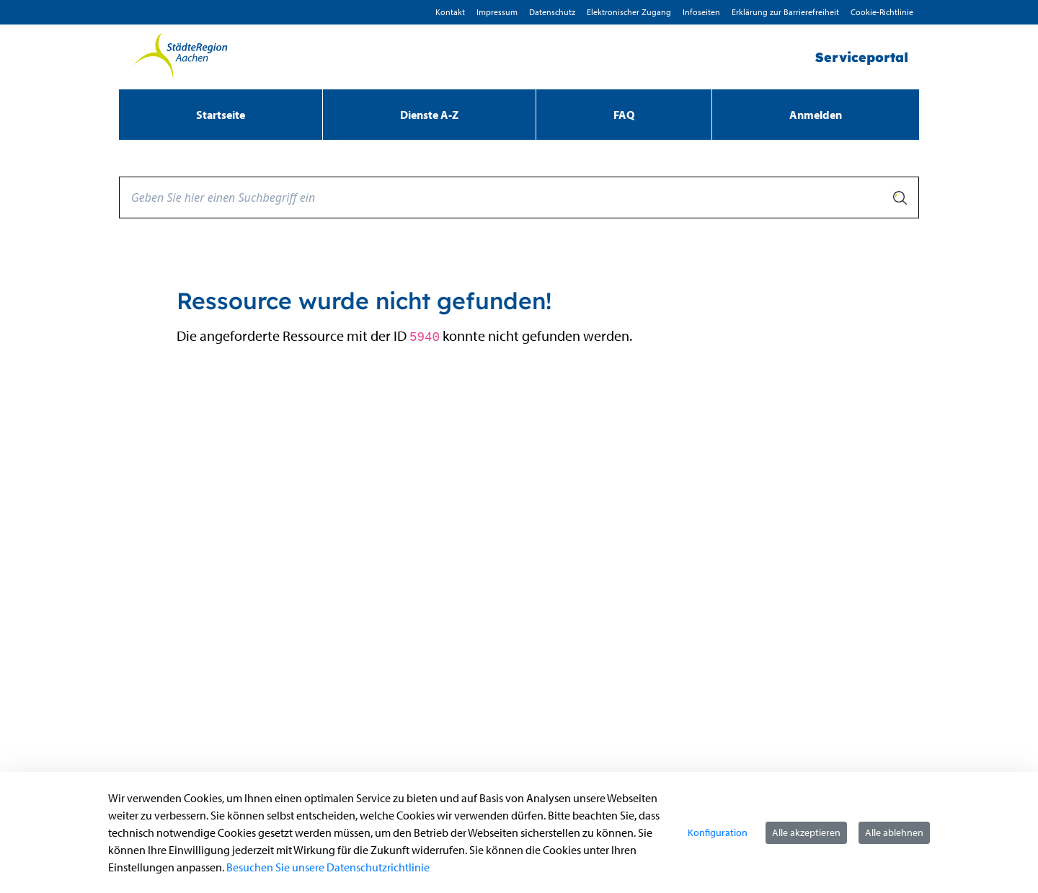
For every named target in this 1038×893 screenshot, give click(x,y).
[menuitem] (220, 114)
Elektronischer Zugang (629, 11)
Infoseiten (701, 11)
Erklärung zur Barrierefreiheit (785, 11)
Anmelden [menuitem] (815, 114)
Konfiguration (718, 832)
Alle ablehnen (894, 832)
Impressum (497, 11)
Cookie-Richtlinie (882, 11)
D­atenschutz (552, 11)
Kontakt (450, 11)
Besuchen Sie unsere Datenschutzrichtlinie (328, 867)
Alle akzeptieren (806, 832)
